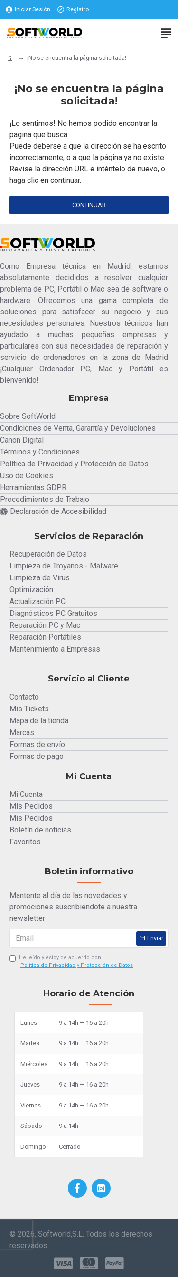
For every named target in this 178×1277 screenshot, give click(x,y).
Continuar (89, 204)
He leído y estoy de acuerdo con (71, 962)
